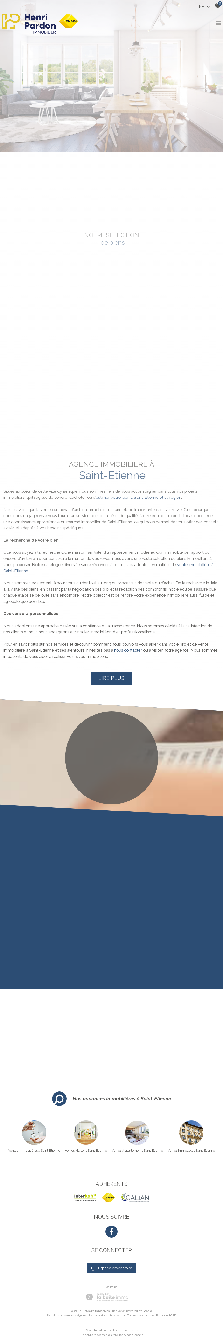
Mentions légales (75, 1315)
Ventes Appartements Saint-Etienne (137, 1150)
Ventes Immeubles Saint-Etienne (191, 1150)
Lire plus (111, 678)
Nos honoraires (97, 1315)
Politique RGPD (166, 1315)
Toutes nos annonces (141, 1315)
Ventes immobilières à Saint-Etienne (34, 1150)
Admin (121, 1315)
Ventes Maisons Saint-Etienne (86, 1150)
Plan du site (54, 1315)
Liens (112, 1315)
